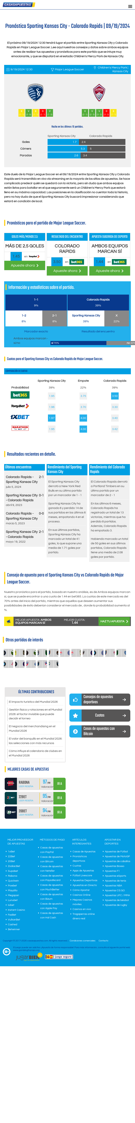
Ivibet (11, 905)
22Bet (11, 857)
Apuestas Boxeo (114, 866)
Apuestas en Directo (85, 885)
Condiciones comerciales (83, 941)
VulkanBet (14, 920)
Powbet (12, 886)
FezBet (12, 915)
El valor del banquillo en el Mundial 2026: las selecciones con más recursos (35, 741)
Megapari (13, 895)
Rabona (12, 876)
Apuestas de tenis (115, 881)
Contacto (103, 941)
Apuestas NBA (113, 886)
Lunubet (13, 900)
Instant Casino (16, 910)
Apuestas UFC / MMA (117, 895)
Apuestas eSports (115, 876)
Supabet (13, 871)
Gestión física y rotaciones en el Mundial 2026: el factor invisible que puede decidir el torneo (35, 714)
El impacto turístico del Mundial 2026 (33, 701)
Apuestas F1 (112, 871)
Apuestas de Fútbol (116, 852)
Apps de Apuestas (83, 871)
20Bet (11, 861)
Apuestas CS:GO (115, 891)
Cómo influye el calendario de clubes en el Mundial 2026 (35, 753)
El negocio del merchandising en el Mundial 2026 (32, 729)
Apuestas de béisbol (117, 900)
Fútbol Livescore (82, 876)
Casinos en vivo (82, 909)
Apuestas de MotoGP (117, 857)
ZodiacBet (14, 866)
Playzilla (12, 891)
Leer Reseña (26, 786)
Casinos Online (81, 895)
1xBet (11, 852)
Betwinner (14, 929)
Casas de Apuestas (84, 852)
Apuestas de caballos (117, 861)
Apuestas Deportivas (85, 880)
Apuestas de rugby (116, 905)
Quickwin (13, 881)
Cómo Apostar (81, 890)
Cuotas (77, 866)
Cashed (12, 925)
